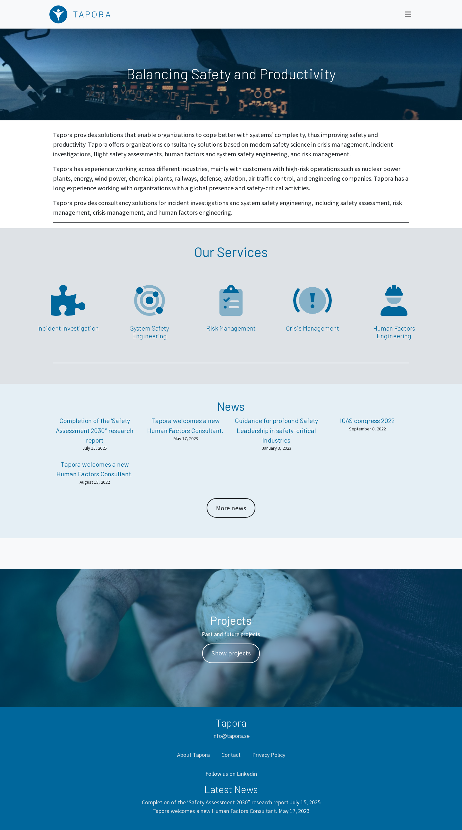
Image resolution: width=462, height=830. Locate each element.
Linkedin (247, 773)
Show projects (231, 653)
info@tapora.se (231, 735)
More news (231, 508)
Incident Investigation (68, 328)
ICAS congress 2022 (367, 420)
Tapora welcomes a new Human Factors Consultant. (214, 811)
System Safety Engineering (149, 332)
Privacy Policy (268, 754)
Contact (231, 754)
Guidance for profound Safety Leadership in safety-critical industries (276, 430)
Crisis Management (312, 328)
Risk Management (231, 328)
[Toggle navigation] (408, 14)
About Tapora (193, 754)
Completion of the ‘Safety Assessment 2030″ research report (94, 430)
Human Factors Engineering (394, 332)
